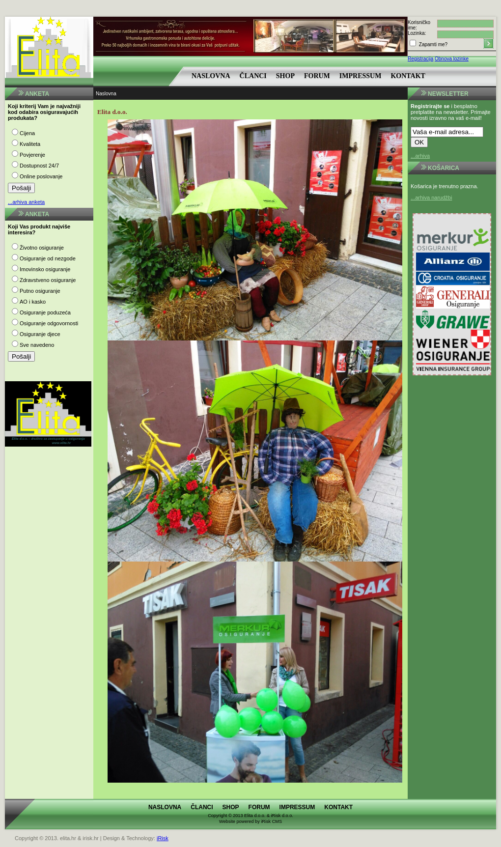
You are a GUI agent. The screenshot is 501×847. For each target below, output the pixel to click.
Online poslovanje (41, 176)
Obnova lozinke (452, 58)
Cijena (27, 133)
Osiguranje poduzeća (45, 312)
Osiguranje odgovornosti (49, 323)
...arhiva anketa (26, 202)
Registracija (420, 58)
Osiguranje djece (40, 334)
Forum (317, 76)
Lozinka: (417, 33)
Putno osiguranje (40, 291)
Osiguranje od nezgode (48, 258)
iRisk (162, 838)
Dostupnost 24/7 (39, 166)
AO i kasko (33, 302)
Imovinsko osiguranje (45, 269)
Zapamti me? (432, 44)
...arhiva (420, 156)
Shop (285, 76)
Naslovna (211, 76)
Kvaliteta (30, 144)
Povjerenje (32, 155)
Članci (253, 76)
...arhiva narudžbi (431, 197)
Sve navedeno (37, 345)
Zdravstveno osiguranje (48, 280)
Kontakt (407, 76)
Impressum (360, 76)
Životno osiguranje (42, 248)
